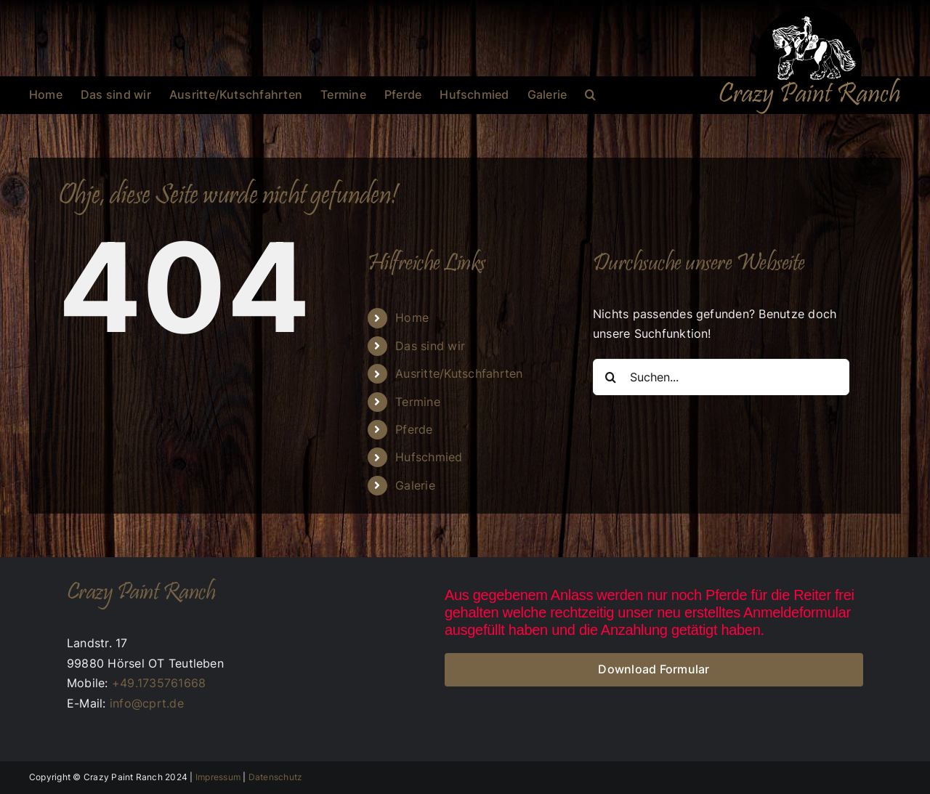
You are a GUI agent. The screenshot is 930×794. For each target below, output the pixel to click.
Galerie (415, 485)
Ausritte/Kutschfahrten (458, 373)
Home (412, 317)
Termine (417, 401)
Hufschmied (428, 457)
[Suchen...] (721, 377)
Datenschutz (275, 776)
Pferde (413, 429)
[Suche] (611, 377)
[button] (590, 94)
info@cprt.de (147, 703)
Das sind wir (430, 346)
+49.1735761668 (159, 683)
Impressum (217, 776)
